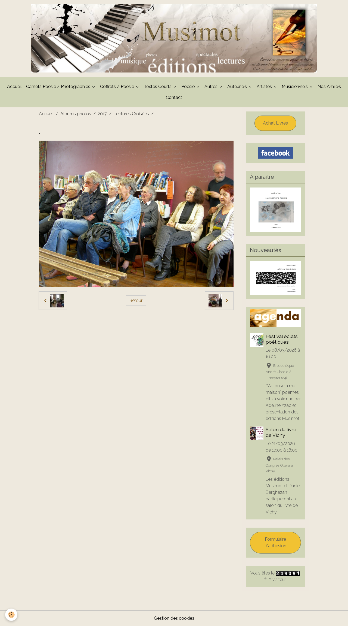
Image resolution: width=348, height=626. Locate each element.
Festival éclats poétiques (282, 339)
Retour (135, 300)
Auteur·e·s (237, 86)
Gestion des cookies (174, 618)
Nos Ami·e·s (329, 86)
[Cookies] (11, 615)
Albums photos (75, 113)
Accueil (14, 86)
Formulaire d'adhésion (275, 542)
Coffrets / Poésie (117, 86)
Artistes (265, 86)
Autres (211, 86)
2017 (102, 113)
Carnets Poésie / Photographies (58, 86)
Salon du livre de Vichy (281, 432)
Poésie (188, 86)
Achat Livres (275, 123)
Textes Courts (158, 86)
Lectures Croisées (131, 113)
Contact (174, 97)
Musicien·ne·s (295, 86)
